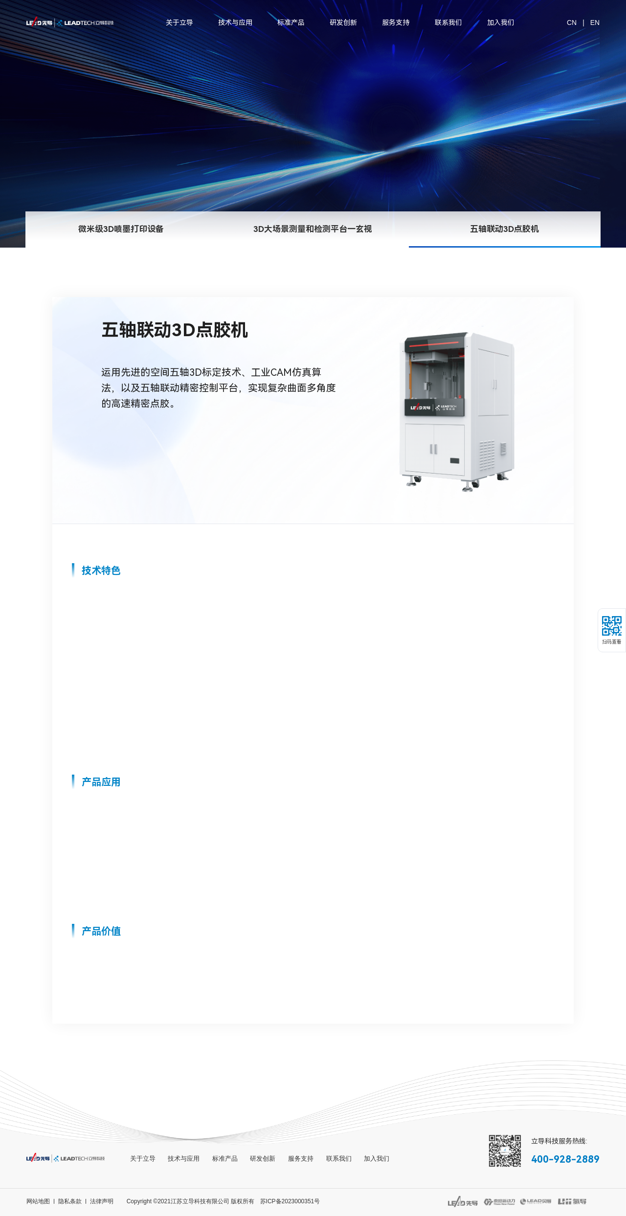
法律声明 (101, 1201)
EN (595, 22)
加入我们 (500, 22)
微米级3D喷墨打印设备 (121, 244)
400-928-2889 (565, 1159)
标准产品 (291, 22)
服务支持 (395, 22)
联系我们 (448, 22)
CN (572, 22)
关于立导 (179, 22)
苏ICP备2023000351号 (290, 1201)
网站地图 (38, 1201)
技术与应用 (235, 22)
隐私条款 (70, 1201)
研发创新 (343, 22)
